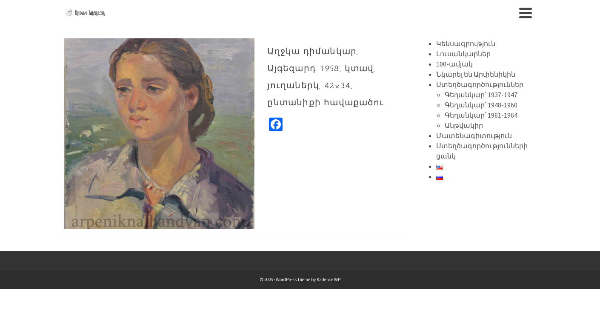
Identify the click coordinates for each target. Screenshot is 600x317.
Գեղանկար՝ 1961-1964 (481, 115)
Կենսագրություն (465, 43)
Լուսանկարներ (463, 53)
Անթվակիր (464, 125)
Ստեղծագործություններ (479, 84)
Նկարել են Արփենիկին (475, 74)
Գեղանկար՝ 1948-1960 (481, 105)
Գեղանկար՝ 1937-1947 (481, 94)
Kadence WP (328, 279)
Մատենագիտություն (474, 135)
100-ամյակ (454, 64)
